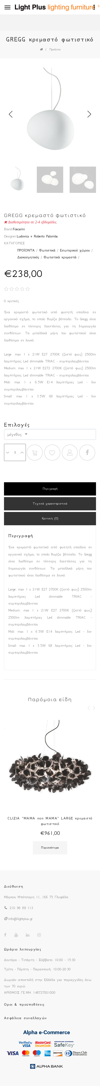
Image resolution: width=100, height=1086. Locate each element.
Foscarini (19, 229)
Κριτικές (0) (50, 518)
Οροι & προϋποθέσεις (24, 1004)
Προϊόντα (55, 49)
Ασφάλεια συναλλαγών (25, 1018)
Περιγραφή (50, 488)
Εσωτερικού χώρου (75, 250)
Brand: (8, 229)
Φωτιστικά (47, 250)
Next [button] (89, 114)
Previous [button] (10, 114)
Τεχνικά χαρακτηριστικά (50, 503)
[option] (50, 114)
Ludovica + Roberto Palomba (37, 236)
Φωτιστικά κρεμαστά (60, 257)
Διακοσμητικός (28, 257)
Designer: (10, 236)
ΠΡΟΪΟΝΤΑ (26, 250)
